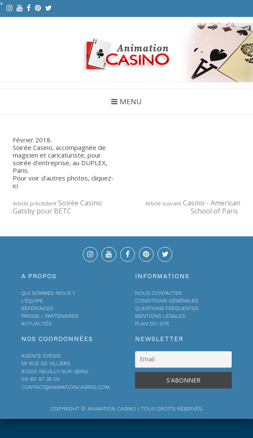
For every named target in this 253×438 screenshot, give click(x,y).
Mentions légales (160, 316)
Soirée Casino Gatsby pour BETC (57, 207)
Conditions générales (166, 301)
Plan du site (152, 324)
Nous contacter (158, 293)
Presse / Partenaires (49, 316)
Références (37, 308)
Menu (131, 101)
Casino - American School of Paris (192, 207)
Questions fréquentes (166, 308)
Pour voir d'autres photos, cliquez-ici (63, 182)
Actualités (36, 324)
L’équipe (32, 301)
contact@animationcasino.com (208, 24)
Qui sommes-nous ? (48, 293)
